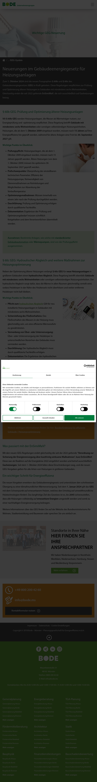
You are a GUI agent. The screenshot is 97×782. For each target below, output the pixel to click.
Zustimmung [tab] (16, 375)
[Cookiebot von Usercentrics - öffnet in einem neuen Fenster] (83, 366)
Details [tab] (48, 375)
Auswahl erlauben (48, 418)
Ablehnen (17, 418)
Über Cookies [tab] (80, 375)
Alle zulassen (79, 418)
